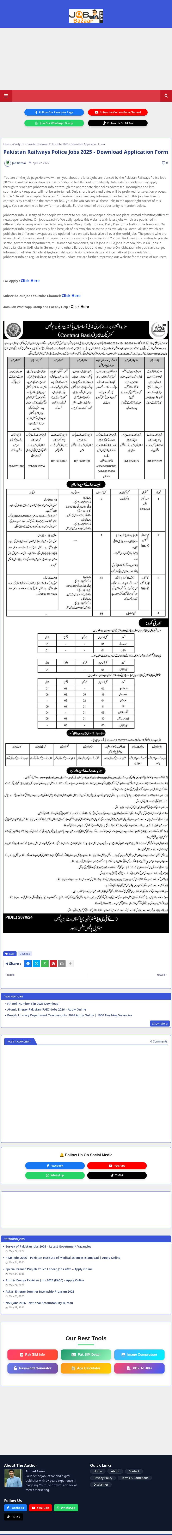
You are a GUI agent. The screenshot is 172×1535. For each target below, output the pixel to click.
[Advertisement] (86, 59)
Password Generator (32, 1368)
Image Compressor (139, 1355)
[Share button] (70, 963)
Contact (134, 1471)
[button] (166, 96)
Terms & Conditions (134, 1478)
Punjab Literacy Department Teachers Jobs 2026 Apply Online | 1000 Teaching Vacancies (69, 1015)
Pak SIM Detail (86, 1355)
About (115, 1471)
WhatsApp (55, 1175)
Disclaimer (101, 1484)
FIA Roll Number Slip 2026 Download (33, 1004)
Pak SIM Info (32, 1355)
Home (7, 144)
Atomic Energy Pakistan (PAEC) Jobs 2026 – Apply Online (46, 1009)
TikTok (117, 1175)
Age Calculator (86, 1368)
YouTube (117, 1165)
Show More (160, 1023)
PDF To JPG (139, 1368)
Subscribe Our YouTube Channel (118, 112)
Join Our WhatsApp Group (54, 123)
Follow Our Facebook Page (54, 112)
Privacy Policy (103, 1478)
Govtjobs (18, 144)
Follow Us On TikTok (118, 123)
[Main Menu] (6, 96)
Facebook (55, 1165)
